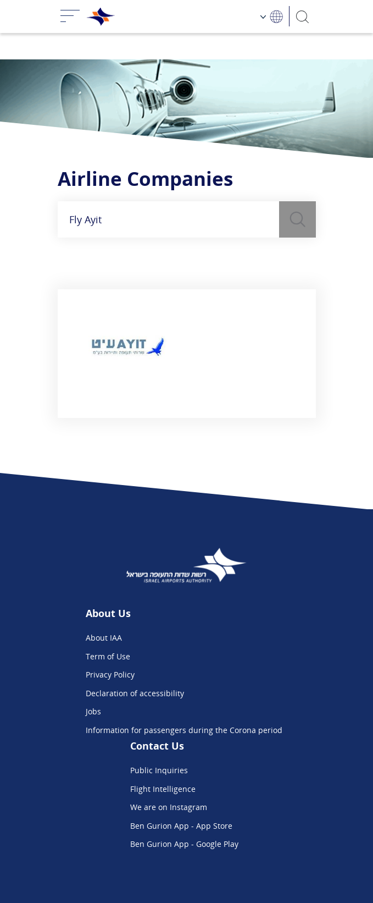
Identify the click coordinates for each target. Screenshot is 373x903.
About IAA (104, 637)
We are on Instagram (168, 807)
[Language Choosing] (271, 16)
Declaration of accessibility (135, 693)
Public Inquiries (159, 770)
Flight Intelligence (163, 789)
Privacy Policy (110, 674)
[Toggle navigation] (70, 16)
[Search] (302, 16)
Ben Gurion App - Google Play (184, 844)
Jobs (93, 711)
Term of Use (108, 656)
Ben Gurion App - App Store (181, 826)
